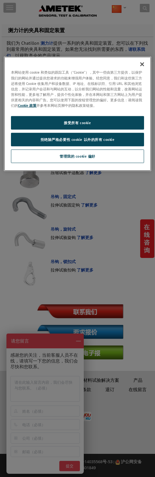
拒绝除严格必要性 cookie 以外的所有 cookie (78, 139)
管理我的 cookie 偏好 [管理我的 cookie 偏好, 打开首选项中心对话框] (77, 156)
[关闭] (142, 64)
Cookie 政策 (27, 105)
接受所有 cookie (77, 122)
